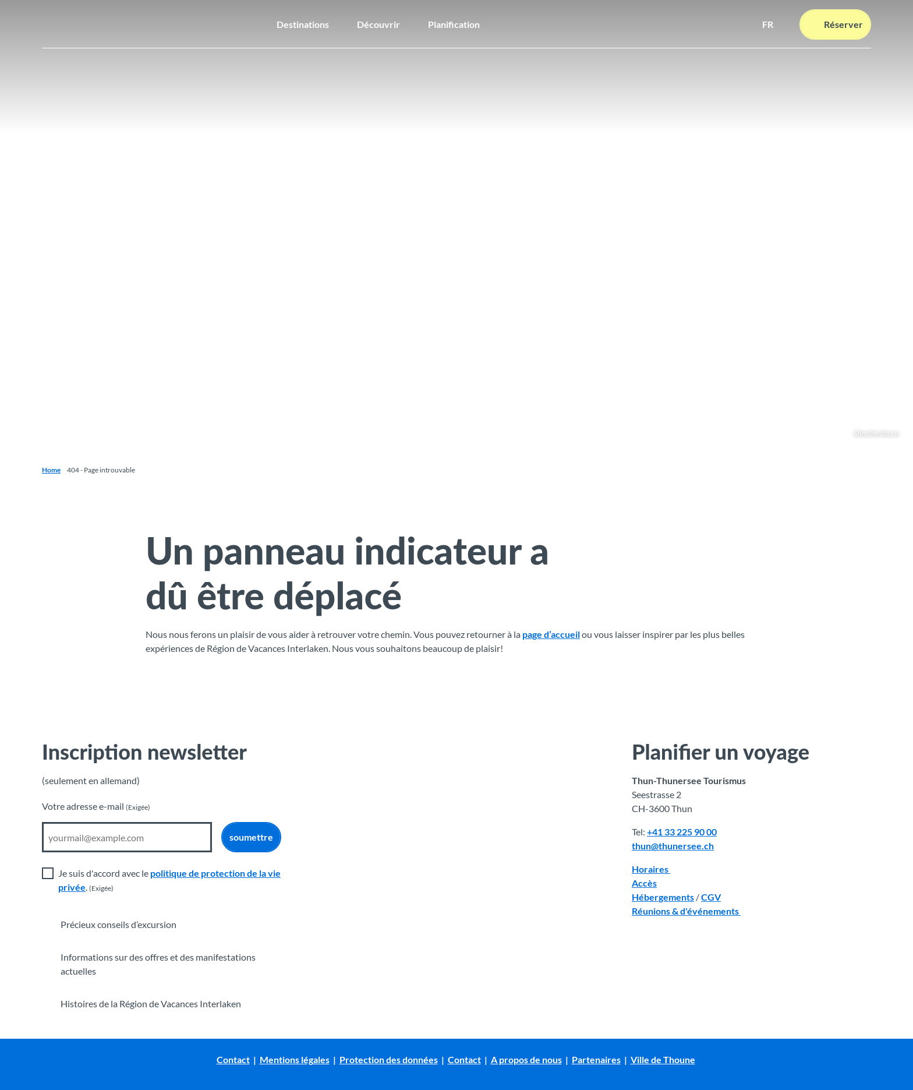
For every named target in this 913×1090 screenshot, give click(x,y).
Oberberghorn (876, 432)
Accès (644, 882)
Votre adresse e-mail (96, 806)
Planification (454, 23)
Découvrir (378, 23)
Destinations (303, 23)
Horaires (651, 868)
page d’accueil (551, 634)
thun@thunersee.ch (673, 845)
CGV (711, 896)
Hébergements (663, 896)
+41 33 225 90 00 (682, 831)
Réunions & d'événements (686, 910)
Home (51, 469)
